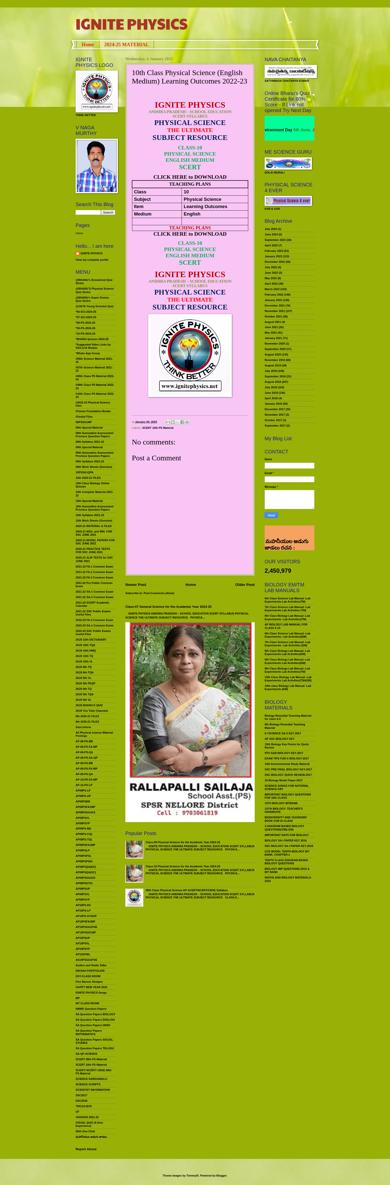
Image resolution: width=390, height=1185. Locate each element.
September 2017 (275, 425)
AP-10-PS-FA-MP (87, 779)
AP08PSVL (83, 817)
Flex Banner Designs (89, 981)
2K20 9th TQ (84, 688)
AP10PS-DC (83, 905)
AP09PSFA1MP (85, 844)
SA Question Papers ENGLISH (95, 1019)
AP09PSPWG (84, 861)
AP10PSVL (83, 943)
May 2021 (271, 332)
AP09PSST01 (84, 883)
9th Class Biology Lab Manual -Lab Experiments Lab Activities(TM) (287, 670)
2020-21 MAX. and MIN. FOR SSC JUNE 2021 (94, 533)
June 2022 (271, 272)
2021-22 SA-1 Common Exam (94, 591)
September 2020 (275, 349)
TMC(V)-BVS (84, 1106)
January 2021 (273, 338)
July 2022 (271, 267)
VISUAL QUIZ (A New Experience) (89, 1124)
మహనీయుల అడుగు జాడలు (91, 1136)
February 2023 (274, 250)
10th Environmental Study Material (287, 763)
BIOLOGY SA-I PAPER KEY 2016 (286, 840)
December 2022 (275, 261)
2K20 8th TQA (85, 672)
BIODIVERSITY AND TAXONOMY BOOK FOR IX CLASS (286, 819)
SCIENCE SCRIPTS (88, 1084)
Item (139, 206)
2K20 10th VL (84, 661)
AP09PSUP (83, 888)
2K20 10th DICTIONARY (91, 639)
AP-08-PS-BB (84, 741)
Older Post (245, 584)
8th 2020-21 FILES (87, 716)
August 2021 (273, 321)
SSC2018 (81, 1100)
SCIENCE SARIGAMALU (91, 1078)
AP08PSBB (83, 801)
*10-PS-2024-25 (85, 333)
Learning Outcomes (205, 206)
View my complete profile (92, 259)
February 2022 (274, 294)
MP (78, 998)
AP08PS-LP (83, 790)
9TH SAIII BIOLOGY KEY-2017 (284, 752)
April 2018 (271, 398)
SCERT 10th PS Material (158, 427)
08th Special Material (89, 427)
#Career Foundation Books (93, 411)
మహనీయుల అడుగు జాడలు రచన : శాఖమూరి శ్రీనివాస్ (286, 534)
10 (186, 191)
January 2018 (273, 403)
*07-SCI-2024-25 (86, 317)
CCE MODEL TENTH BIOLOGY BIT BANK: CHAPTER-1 (287, 853)
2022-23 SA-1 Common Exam (94, 625)
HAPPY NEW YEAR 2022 (91, 987)
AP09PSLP (83, 850)
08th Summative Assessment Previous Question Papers (94, 435)
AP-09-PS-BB (84, 763)
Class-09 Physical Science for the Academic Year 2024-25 (183, 842)
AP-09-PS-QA (84, 774)
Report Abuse (86, 1149)
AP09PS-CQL (84, 834)
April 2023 (271, 245)
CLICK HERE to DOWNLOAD (190, 177)
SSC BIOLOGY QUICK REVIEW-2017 (288, 774)
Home (88, 44)
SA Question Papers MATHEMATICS (89, 1032)
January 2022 (273, 300)
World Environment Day (281, 130)
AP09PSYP (83, 899)
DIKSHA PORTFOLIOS (90, 970)
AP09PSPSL (84, 855)
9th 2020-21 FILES (87, 721)
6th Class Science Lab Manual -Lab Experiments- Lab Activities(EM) (287, 635)
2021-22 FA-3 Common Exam (94, 577)
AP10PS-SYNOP (86, 916)
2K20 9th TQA (85, 694)
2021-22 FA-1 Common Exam (94, 566)
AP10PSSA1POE (86, 926)
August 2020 (273, 354)
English (192, 214)
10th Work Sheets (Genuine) (94, 520)
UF (77, 1111)
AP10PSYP (83, 948)
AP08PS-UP (83, 795)
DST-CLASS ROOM (88, 976)
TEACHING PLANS (190, 184)
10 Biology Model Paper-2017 (284, 780)
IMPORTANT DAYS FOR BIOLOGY (287, 835)
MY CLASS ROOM (87, 1003)
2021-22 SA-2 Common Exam (94, 597)
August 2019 (273, 365)
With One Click (85, 1131)
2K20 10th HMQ (86, 650)
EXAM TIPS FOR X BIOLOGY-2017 (287, 758)
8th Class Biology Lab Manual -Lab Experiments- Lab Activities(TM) (287, 617)
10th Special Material (89, 500)
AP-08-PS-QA (84, 752)
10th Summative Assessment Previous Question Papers (94, 508)
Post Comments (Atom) (159, 593)
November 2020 (275, 343)
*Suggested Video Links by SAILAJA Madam (93, 346)
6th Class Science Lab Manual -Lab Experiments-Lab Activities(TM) (287, 600)
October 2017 (273, 420)
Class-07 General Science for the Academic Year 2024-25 (168, 607)
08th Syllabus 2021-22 (90, 441)
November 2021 (275, 310)
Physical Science (202, 199)
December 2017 (275, 409)
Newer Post (135, 584)
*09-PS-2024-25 (85, 328)
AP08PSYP (83, 823)
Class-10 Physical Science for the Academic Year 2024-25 (183, 866)
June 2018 (271, 392)
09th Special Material (89, 447)
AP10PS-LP (83, 910)
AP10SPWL (83, 954)
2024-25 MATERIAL (126, 44)
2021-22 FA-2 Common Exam (94, 572)
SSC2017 (81, 1095)
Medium (142, 214)
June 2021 (271, 327)
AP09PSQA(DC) (86, 866)
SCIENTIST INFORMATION (93, 1089)
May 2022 (271, 278)
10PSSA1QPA (85, 472)
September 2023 (275, 239)
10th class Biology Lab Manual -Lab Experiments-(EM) (288, 687)
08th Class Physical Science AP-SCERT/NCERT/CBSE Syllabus (187, 890)
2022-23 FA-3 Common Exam (94, 619)
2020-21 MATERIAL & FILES (94, 526)
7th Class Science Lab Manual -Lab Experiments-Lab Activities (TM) (287, 609)
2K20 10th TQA (85, 645)
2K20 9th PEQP (86, 683)
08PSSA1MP (84, 422)
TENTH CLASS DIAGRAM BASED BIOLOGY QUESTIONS (286, 862)
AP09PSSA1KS (85, 877)
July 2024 (271, 228)
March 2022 (272, 289)
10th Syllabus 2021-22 (90, 515)
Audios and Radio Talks (91, 965)
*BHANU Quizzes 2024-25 (92, 339)
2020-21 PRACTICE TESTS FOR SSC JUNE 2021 (93, 550)
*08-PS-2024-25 (85, 322)
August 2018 (273, 381)
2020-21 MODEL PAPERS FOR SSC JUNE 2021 (95, 542)
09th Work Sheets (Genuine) (94, 466)
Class (140, 191)
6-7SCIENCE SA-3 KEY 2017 (283, 733)
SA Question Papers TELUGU (95, 1048)
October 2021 (273, 316)
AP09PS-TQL (84, 839)
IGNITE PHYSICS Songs (91, 992)
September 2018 (275, 376)
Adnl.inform (83, 727)
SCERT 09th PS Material (91, 1059)
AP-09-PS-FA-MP (87, 768)
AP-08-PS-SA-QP (87, 757)
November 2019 (275, 359)
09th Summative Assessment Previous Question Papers (94, 454)
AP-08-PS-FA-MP (87, 746)
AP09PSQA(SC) (86, 872)
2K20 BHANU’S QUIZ (89, 705)
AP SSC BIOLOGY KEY (279, 738)
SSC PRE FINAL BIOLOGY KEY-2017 (288, 769)
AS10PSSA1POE (86, 959)
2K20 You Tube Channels (92, 710)
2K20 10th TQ (84, 656)
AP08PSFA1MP (85, 806)
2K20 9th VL (83, 699)
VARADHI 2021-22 (87, 1117)
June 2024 (271, 234)
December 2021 (275, 305)
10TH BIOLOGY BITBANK (281, 803)
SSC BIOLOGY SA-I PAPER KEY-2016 (289, 845)
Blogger (221, 1175)
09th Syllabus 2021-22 (90, 461)
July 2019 (271, 370)
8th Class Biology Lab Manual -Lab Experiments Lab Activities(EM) (287, 652)
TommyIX (193, 1175)
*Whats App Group (88, 353)
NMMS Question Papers (91, 1008)
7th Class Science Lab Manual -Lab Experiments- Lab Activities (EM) (287, 644)
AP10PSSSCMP (86, 932)
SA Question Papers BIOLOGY (95, 1014)
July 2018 (271, 387)
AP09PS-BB (83, 828)
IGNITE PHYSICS (132, 23)
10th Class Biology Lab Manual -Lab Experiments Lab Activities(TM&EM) (288, 679)
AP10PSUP (83, 937)
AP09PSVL (83, 894)
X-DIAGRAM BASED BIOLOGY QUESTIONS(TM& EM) (284, 828)
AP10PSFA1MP (85, 921)
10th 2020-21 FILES (88, 477)
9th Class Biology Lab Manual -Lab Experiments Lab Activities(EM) (287, 661)
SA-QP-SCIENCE (87, 1053)
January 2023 (273, 256)
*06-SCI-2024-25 (86, 311)
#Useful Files (84, 416)
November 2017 (275, 414)
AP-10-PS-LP (84, 785)
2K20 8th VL (83, 677)
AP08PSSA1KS (85, 812)
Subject (142, 199)
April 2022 (271, 283)
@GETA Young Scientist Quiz (95, 306)
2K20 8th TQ (84, 666)
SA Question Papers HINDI (93, 1025)
